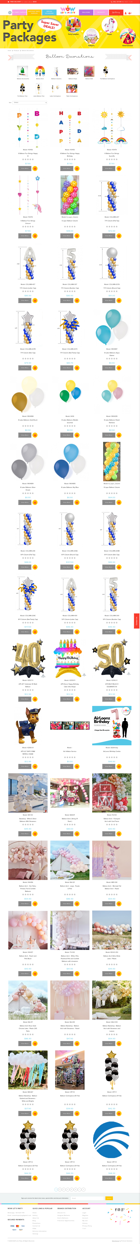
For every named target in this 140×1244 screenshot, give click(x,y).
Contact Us (137, 621)
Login (84, 1213)
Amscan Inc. (62, 1213)
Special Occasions (49, 12)
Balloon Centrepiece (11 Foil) (111, 1096)
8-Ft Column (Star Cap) (111, 555)
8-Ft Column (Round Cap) (69, 555)
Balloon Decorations (28, 50)
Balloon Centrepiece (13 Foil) (69, 1166)
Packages (101, 12)
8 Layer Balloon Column (112, 487)
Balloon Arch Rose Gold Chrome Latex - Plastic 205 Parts (28, 1028)
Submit (109, 1198)
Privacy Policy (87, 1226)
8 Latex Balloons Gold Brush (28, 420)
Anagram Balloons (64, 1215)
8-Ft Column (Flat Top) (28, 555)
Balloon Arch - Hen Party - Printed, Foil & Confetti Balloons (28, 888)
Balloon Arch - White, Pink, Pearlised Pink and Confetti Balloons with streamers (70, 958)
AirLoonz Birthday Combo (112, 751)
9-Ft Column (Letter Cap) (70, 619)
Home (9, 50)
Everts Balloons (63, 1218)
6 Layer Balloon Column (70, 221)
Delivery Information (40, 1231)
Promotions (36, 1223)
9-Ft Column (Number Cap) (112, 619)
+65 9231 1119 (19, 1213)
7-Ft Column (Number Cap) (70, 288)
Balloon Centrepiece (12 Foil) (28, 1166)
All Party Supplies (19, 12)
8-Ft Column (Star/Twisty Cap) (28, 619)
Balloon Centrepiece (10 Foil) (70, 1096)
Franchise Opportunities (66, 1221)
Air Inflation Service (69, 751)
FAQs (34, 1228)
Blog (34, 1221)
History (85, 1223)
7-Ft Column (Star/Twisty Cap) (70, 353)
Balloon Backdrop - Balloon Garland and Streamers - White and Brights (28, 1098)
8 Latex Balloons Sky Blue (70, 487)
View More (25, 168)
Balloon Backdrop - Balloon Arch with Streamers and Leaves (112, 1028)
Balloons (86, 12)
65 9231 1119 (127, 2)
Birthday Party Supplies (34, 12)
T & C (84, 1228)
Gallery (35, 1215)
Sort (10, 102)
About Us (36, 1218)
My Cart (85, 1221)
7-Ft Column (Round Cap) (111, 288)
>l (83, 1189)
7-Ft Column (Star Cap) (27, 353)
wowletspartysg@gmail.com (21, 1215)
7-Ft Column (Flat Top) (112, 221)
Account (85, 1218)
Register (85, 1215)
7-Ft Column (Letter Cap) (28, 288)
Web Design (115, 1241)
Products (16, 50)
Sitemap (35, 1234)
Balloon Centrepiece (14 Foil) (111, 1166)
